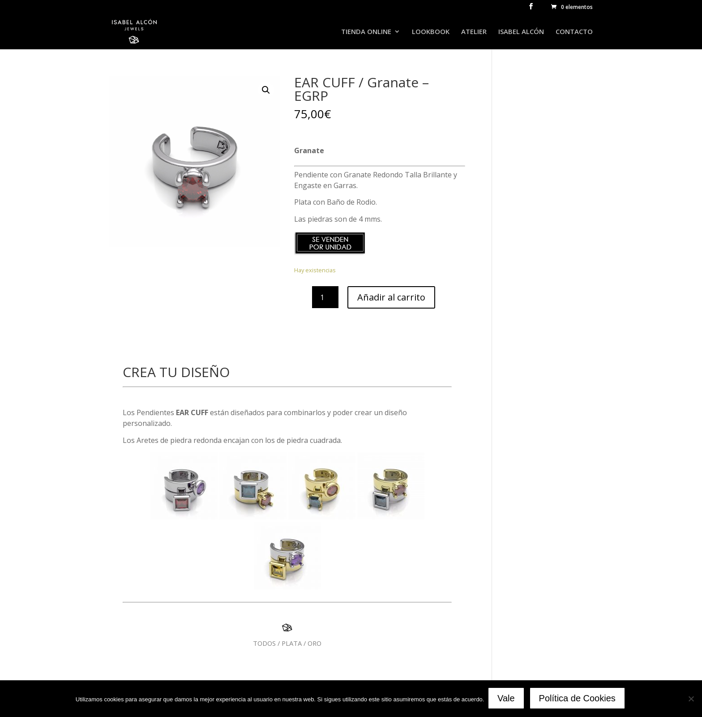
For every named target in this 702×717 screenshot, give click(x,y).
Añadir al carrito (391, 297)
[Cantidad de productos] (325, 297)
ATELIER (474, 32)
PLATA (292, 643)
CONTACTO (574, 32)
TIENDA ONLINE (366, 32)
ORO (314, 643)
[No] (690, 699)
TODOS (264, 643)
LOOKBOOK (430, 32)
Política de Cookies (578, 699)
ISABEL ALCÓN (521, 32)
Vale (507, 699)
